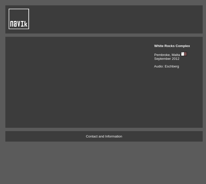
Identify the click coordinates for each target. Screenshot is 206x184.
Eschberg (172, 66)
